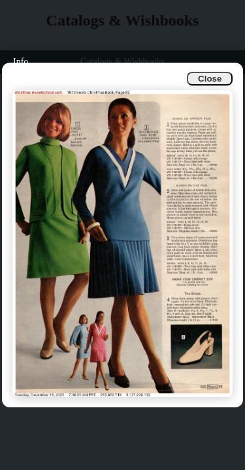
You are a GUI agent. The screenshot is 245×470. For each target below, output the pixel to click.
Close (209, 79)
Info (20, 62)
